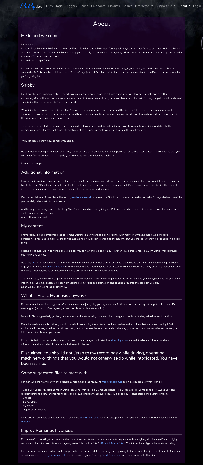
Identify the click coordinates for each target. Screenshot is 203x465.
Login (197, 6)
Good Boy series (111, 455)
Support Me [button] (164, 6)
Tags (58, 6)
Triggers (71, 6)
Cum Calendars (55, 266)
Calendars (98, 6)
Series (84, 6)
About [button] (183, 6)
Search (127, 6)
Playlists (114, 6)
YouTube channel (81, 197)
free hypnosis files (112, 381)
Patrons (25, 421)
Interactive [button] (142, 6)
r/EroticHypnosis (119, 340)
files (34, 262)
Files (49, 6)
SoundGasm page (89, 417)
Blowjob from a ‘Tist (112, 443)
